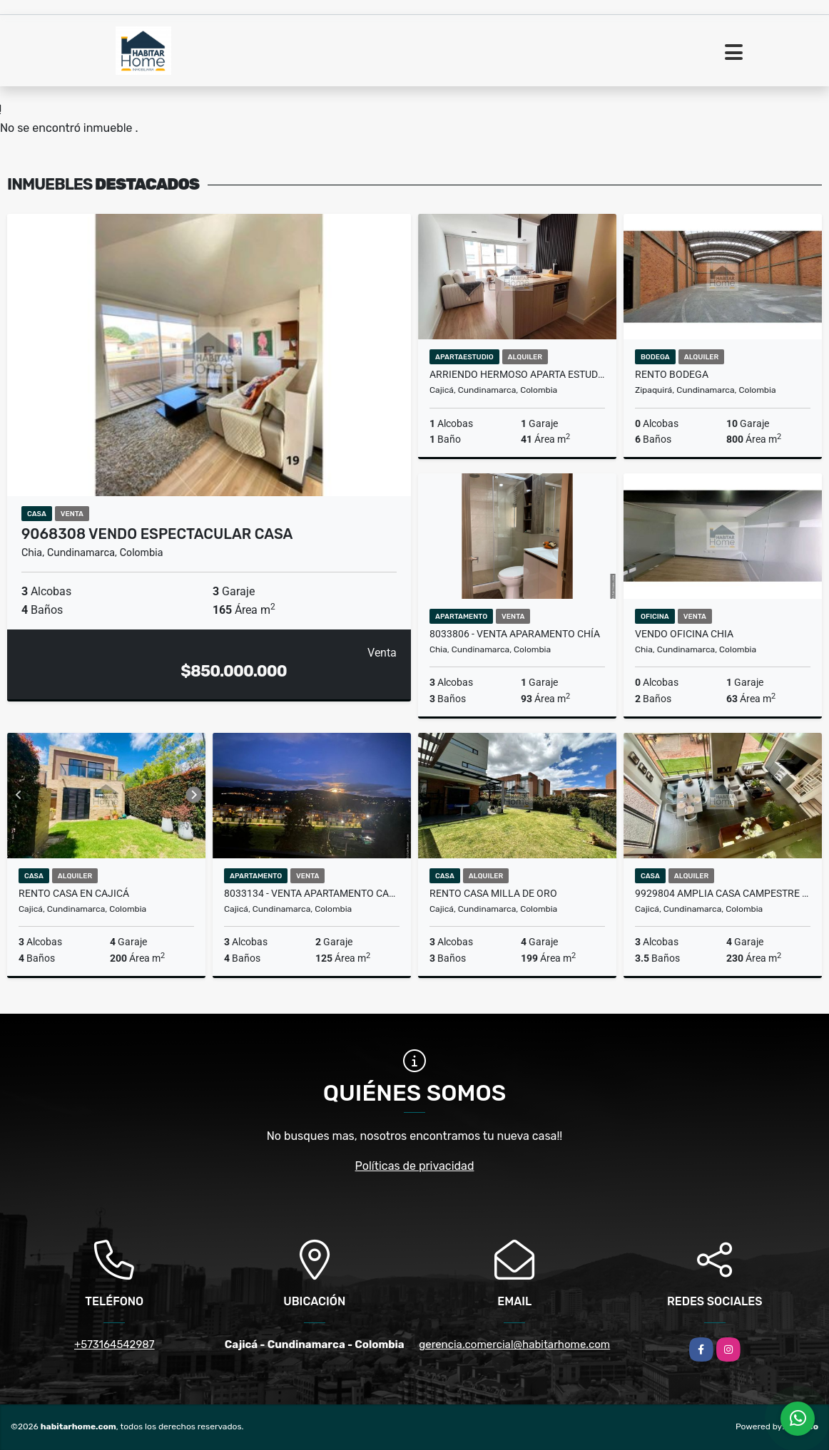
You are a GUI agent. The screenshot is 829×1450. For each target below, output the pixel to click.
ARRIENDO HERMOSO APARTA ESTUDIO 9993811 (517, 374)
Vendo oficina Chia (684, 633)
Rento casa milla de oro (493, 893)
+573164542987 (114, 1344)
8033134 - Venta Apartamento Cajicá (312, 893)
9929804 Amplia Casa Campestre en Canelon (722, 893)
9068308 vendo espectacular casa (157, 534)
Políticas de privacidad (414, 1166)
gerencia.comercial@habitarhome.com (514, 1344)
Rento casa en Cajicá (74, 893)
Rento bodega (671, 374)
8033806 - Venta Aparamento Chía (514, 633)
